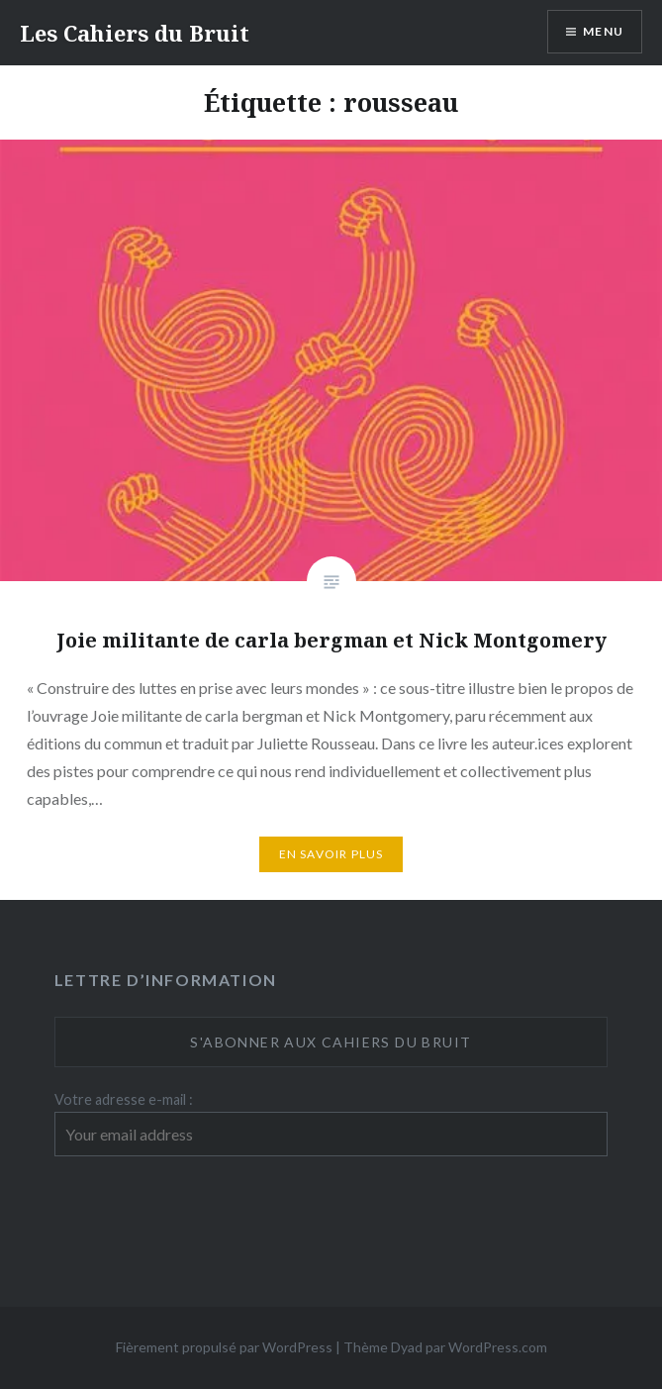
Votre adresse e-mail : (123, 1099)
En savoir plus (331, 853)
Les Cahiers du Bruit (134, 33)
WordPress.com (497, 1347)
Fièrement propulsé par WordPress (224, 1347)
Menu (603, 31)
